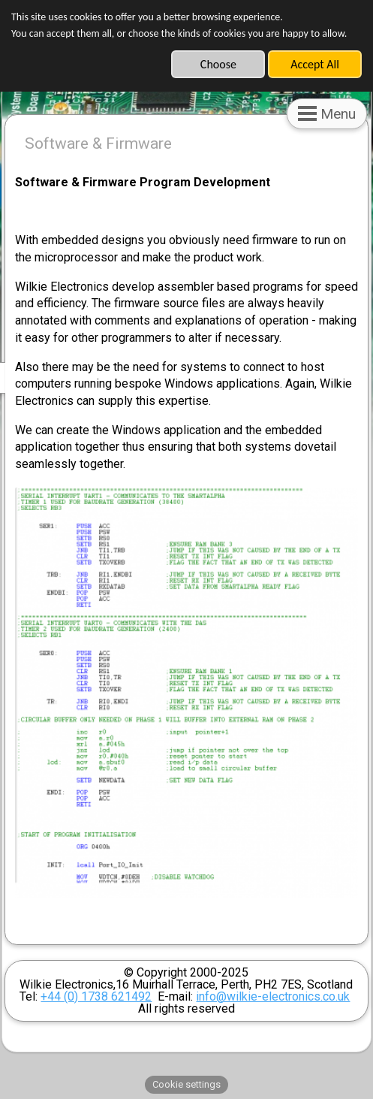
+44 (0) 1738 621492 (96, 996)
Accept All (314, 64)
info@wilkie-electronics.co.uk (273, 996)
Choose (218, 64)
